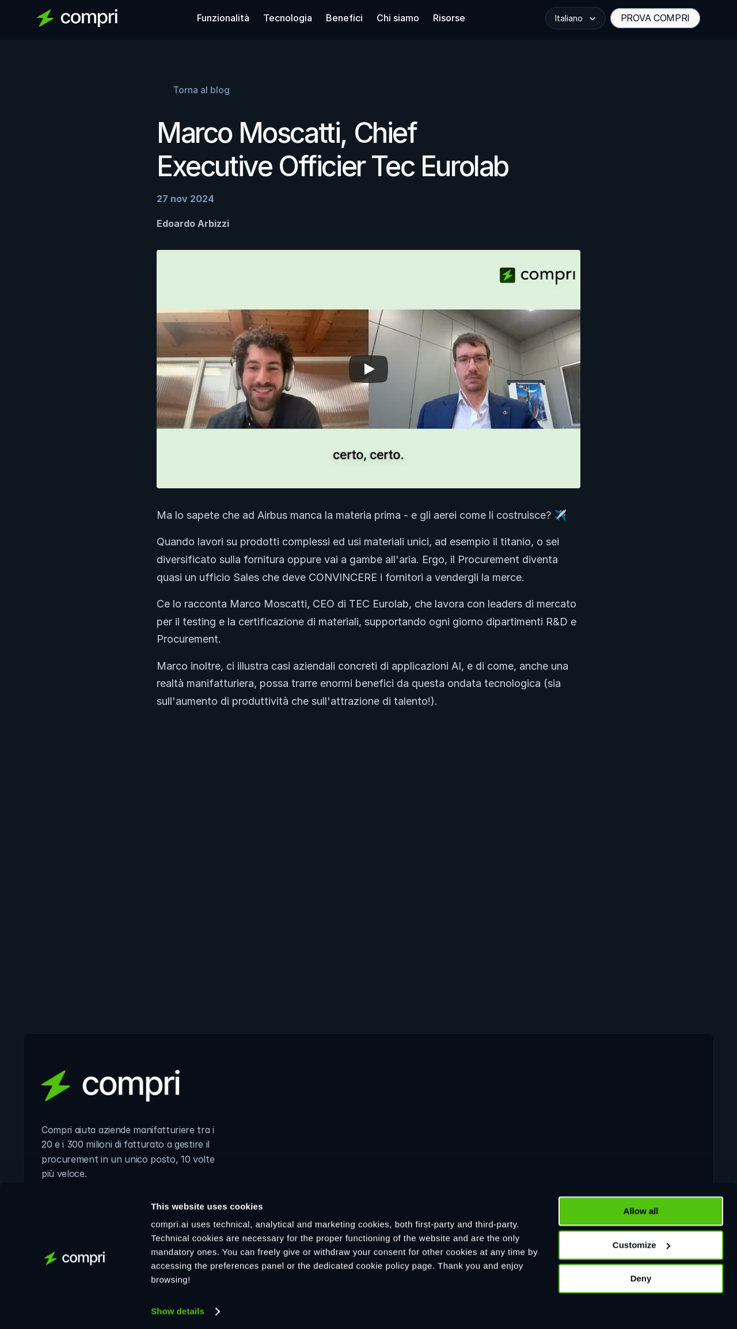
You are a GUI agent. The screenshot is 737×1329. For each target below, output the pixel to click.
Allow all (641, 1206)
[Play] (368, 369)
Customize (641, 1239)
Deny (641, 1273)
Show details (177, 1306)
